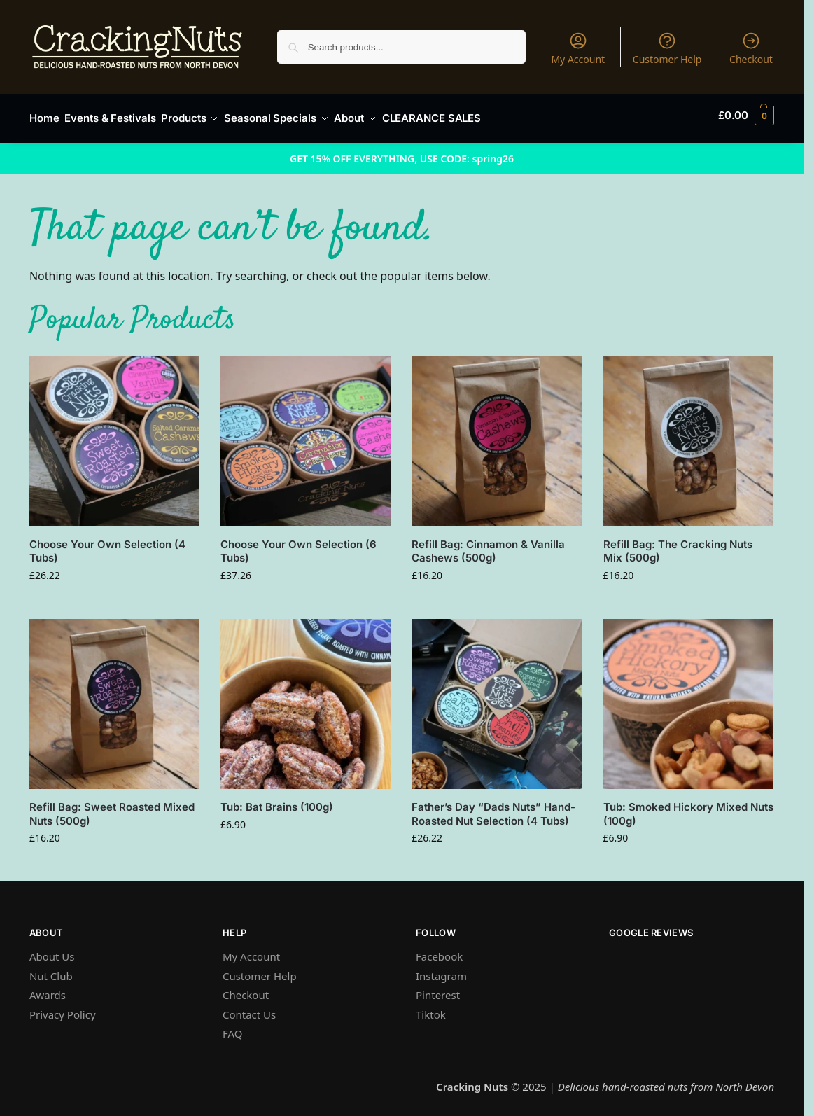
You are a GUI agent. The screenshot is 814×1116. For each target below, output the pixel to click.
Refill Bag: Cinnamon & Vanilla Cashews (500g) (488, 545)
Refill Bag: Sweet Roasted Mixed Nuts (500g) (112, 807)
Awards (47, 989)
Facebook (439, 950)
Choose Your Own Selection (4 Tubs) (107, 545)
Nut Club (51, 970)
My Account (578, 48)
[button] (746, 116)
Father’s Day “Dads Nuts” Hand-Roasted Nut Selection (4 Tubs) (493, 807)
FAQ (233, 1027)
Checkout (751, 48)
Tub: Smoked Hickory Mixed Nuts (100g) (688, 807)
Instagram (441, 970)
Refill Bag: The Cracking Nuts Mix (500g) (677, 545)
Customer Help (667, 48)
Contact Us (249, 1008)
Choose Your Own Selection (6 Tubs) (298, 545)
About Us (52, 950)
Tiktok (431, 1008)
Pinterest (438, 989)
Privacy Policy (62, 1008)
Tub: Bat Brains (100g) (276, 800)
